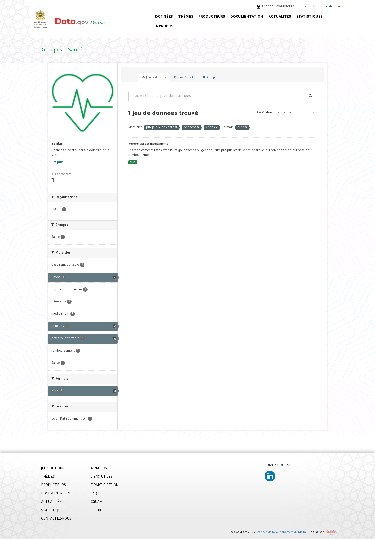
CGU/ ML (97, 502)
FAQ (94, 494)
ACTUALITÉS (280, 17)
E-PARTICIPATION (104, 486)
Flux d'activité (184, 77)
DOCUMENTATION (246, 17)
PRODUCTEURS (212, 17)
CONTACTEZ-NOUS (56, 519)
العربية (304, 7)
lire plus (57, 162)
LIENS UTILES (102, 477)
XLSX (132, 162)
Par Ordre (263, 113)
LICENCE (98, 511)
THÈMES (48, 477)
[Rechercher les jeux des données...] (216, 96)
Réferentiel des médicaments (148, 144)
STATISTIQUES (309, 17)
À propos (210, 77)
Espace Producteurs (278, 7)
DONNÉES (164, 17)
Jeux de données (154, 77)
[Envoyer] (310, 96)
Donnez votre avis (327, 7)
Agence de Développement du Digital (282, 532)
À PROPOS (164, 27)
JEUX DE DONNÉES (56, 469)
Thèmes (185, 17)
